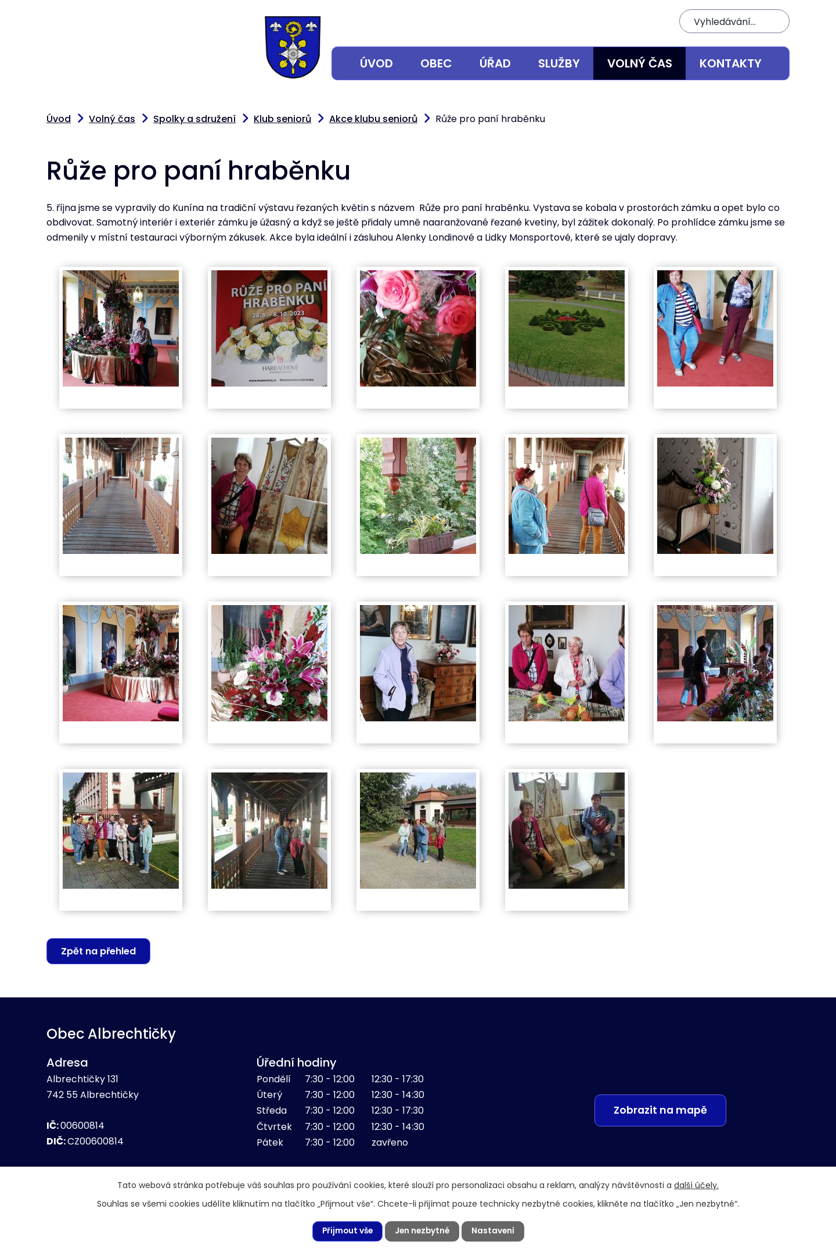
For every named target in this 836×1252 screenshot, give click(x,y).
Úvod (376, 63)
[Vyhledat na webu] (734, 21)
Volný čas (639, 63)
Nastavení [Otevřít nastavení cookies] (495, 1231)
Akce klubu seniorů (373, 119)
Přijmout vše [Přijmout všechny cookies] (345, 1231)
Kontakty (731, 63)
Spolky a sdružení (194, 119)
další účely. (696, 1184)
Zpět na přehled (99, 951)
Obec (436, 63)
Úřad (495, 63)
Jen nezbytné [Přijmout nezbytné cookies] (422, 1231)
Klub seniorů (282, 119)
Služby (559, 63)
